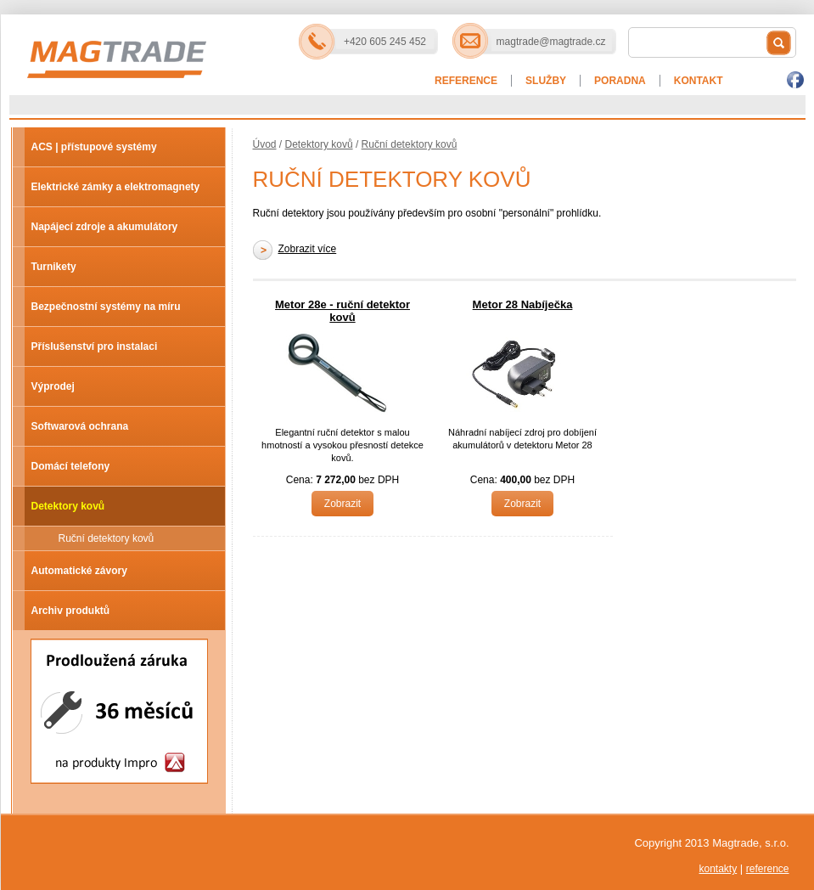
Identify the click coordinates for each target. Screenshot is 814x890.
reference (767, 869)
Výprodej (53, 386)
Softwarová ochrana (80, 426)
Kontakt (698, 81)
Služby (545, 81)
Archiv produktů (70, 611)
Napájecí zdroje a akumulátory (104, 227)
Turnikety (53, 267)
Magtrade (177, 43)
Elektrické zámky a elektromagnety (115, 187)
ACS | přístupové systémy (94, 147)
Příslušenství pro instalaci (94, 346)
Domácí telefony (70, 466)
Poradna (620, 81)
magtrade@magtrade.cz (551, 42)
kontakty (718, 869)
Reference (466, 81)
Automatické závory (79, 571)
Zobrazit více (307, 249)
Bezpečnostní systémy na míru (106, 307)
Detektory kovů (68, 506)
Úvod (265, 144)
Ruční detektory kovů (106, 538)
